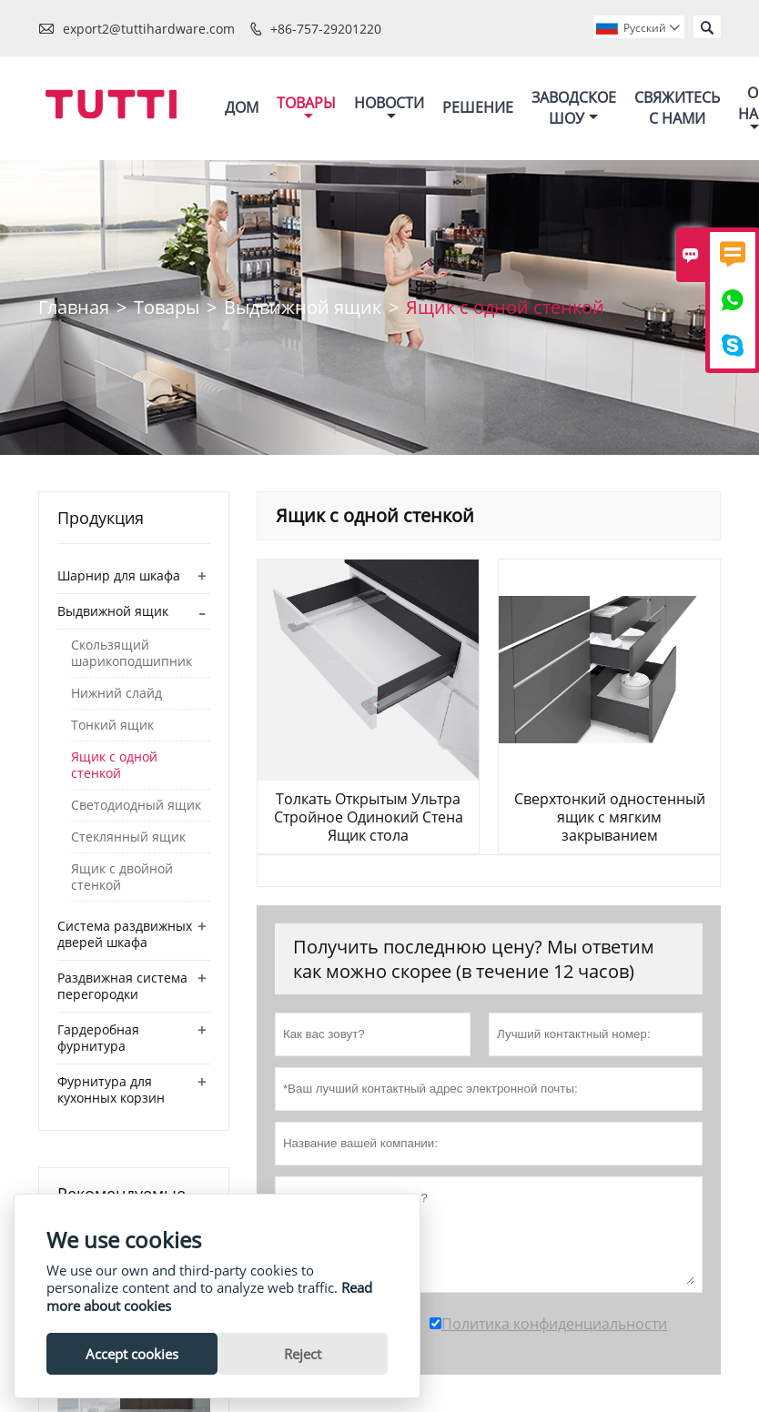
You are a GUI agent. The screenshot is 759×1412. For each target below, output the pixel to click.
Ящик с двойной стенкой (122, 877)
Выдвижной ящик (302, 307)
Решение (477, 107)
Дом (241, 107)
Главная (73, 307)
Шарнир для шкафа (118, 575)
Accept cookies (132, 1354)
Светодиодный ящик (136, 805)
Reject (302, 1354)
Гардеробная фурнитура (98, 1037)
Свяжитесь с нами (677, 107)
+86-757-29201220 (325, 28)
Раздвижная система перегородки (122, 986)
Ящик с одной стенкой (114, 765)
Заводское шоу (573, 107)
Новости (389, 108)
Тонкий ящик (112, 725)
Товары (306, 108)
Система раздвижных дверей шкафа (124, 934)
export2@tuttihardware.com (149, 28)
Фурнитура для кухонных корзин (111, 1089)
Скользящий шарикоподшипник (131, 653)
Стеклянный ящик (128, 837)
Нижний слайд (116, 693)
